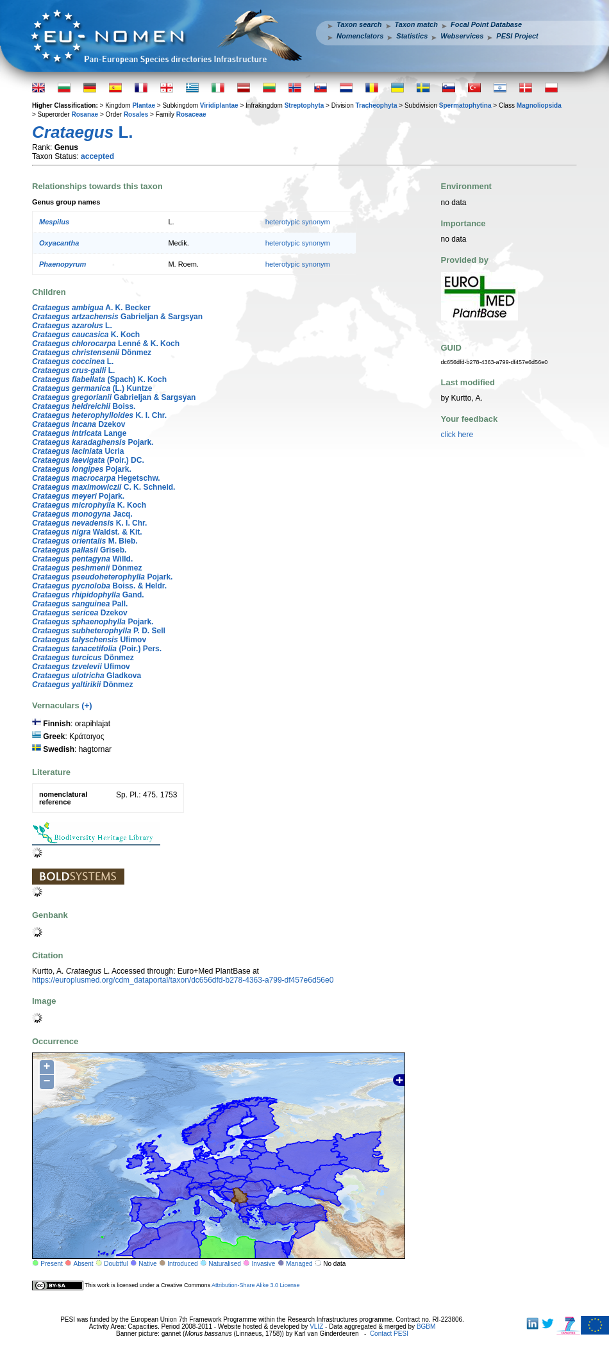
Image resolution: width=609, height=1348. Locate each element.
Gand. (88, 594)
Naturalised (224, 1263)
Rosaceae (191, 114)
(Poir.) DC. (88, 460)
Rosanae (84, 114)
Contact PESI (389, 1333)
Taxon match (416, 24)
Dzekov (78, 424)
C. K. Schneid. (103, 487)
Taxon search (359, 24)
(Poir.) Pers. (97, 648)
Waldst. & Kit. (87, 532)
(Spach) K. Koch (99, 379)
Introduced (182, 1263)
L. (72, 325)
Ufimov (89, 639)
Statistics (412, 36)
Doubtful (116, 1263)
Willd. (82, 558)
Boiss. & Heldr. (99, 585)
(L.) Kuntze (92, 388)
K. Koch (86, 334)
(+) (86, 705)
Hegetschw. (96, 478)
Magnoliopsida (539, 105)
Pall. (80, 603)
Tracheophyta (376, 105)
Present (51, 1263)
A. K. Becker (91, 307)
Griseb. (79, 549)
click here (457, 434)
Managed (299, 1263)
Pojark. (92, 442)
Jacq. (82, 514)
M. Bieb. (85, 541)
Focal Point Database (486, 24)
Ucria (78, 451)
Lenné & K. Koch (105, 343)
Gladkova (86, 675)
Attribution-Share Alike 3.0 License (256, 1285)
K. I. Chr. (99, 415)
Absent (84, 1263)
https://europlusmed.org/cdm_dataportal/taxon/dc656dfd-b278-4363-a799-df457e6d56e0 (182, 980)
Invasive (264, 1263)
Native (147, 1263)
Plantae (143, 105)
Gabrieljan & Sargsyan (117, 316)
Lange (79, 433)
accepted (97, 156)
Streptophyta (304, 105)
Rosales (136, 114)
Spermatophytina (465, 105)
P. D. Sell (98, 630)
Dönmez (91, 352)
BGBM (426, 1326)
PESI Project (517, 36)
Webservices (461, 36)
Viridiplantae (219, 105)
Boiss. (83, 406)
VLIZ (316, 1326)
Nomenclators (360, 36)
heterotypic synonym (297, 222)
